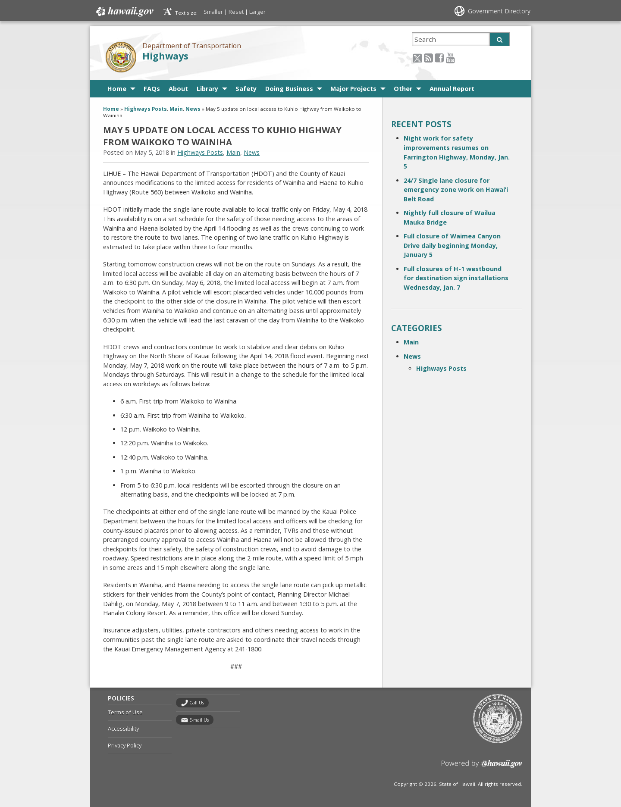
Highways (165, 56)
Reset (236, 12)
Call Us (196, 703)
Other (403, 88)
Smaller (213, 12)
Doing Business (289, 88)
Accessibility (123, 728)
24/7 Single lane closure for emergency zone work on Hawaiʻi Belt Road (456, 189)
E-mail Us (199, 720)
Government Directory (499, 11)
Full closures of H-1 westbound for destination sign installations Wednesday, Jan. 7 (456, 278)
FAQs (152, 88)
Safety (246, 88)
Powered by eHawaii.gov (482, 767)
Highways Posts (145, 109)
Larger (257, 12)
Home (116, 88)
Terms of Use (125, 712)
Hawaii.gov (124, 11)
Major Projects (353, 88)
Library (207, 88)
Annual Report (452, 88)
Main (176, 109)
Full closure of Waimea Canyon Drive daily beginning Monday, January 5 (452, 245)
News (193, 109)
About (178, 88)
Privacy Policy (124, 745)
